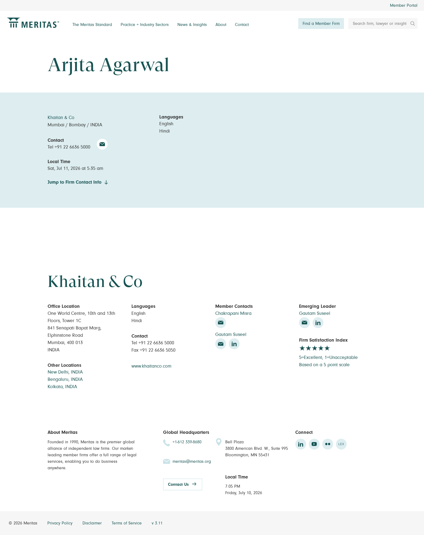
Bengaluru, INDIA (65, 379)
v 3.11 (157, 523)
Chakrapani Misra (233, 313)
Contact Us (178, 484)
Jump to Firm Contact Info (74, 182)
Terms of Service (127, 523)
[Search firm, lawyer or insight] (383, 23)
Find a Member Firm (321, 23)
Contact (242, 24)
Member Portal (404, 5)
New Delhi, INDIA (65, 372)
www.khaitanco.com (151, 366)
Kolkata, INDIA (62, 386)
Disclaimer (92, 523)
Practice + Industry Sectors (145, 24)
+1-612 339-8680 (187, 442)
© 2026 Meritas (24, 523)
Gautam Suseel (230, 334)
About (221, 24)
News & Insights (192, 24)
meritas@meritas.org (192, 461)
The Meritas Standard (92, 24)
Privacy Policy (60, 523)
